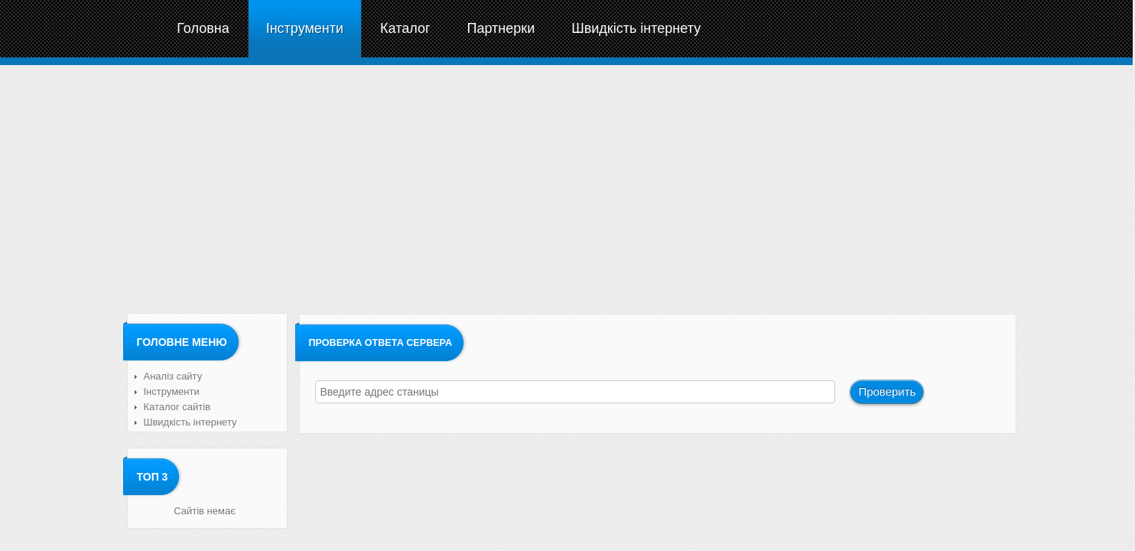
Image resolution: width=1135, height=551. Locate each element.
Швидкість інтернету (190, 422)
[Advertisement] (567, 187)
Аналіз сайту (173, 376)
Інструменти (172, 391)
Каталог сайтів (177, 406)
